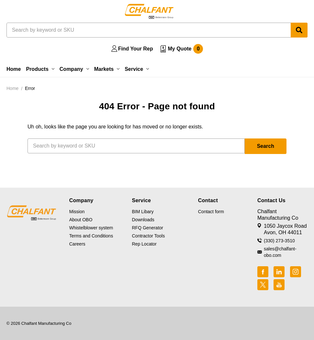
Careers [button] (77, 244)
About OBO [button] (81, 219)
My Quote (185, 49)
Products (40, 69)
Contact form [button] (211, 211)
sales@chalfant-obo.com (280, 252)
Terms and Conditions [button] (91, 235)
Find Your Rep (135, 48)
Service (137, 69)
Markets (106, 69)
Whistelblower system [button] (91, 227)
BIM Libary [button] (143, 211)
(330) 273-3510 (279, 240)
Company (74, 69)
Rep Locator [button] (144, 244)
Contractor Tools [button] (148, 235)
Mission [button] (76, 211)
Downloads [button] (143, 219)
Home (13, 69)
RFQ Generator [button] (147, 227)
